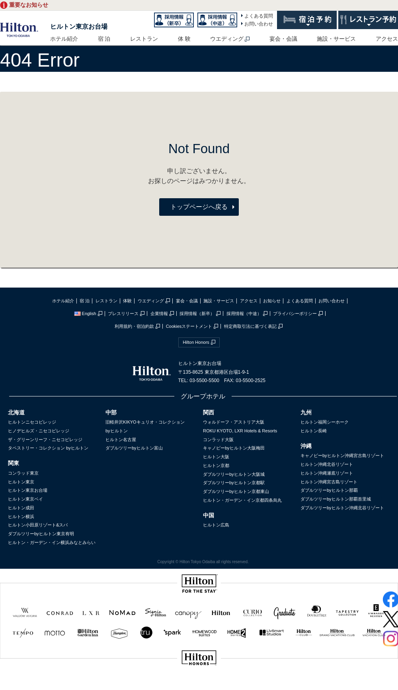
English (85, 313)
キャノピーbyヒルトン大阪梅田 (234, 448)
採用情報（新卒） (197, 313)
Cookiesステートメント (189, 326)
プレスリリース (123, 313)
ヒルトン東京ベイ (25, 499)
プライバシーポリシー (295, 313)
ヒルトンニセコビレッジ (32, 422)
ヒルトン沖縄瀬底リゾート (326, 473)
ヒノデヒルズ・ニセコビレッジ (38, 430)
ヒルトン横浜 (21, 516)
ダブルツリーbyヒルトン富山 (134, 448)
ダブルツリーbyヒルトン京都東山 (236, 491)
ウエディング (227, 38)
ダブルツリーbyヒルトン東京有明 (41, 533)
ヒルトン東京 (21, 481)
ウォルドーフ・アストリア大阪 (233, 422)
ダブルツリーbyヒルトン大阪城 (234, 474)
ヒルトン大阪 (216, 456)
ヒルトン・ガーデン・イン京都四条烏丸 (242, 500)
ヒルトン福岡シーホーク (324, 422)
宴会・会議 (283, 38)
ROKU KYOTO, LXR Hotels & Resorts (240, 430)
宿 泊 (104, 38)
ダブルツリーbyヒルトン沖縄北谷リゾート (342, 507)
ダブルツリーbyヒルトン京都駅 (234, 482)
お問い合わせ (258, 24)
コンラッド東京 (23, 473)
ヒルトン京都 (216, 465)
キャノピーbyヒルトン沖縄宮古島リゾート (342, 455)
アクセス (387, 38)
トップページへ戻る (199, 206)
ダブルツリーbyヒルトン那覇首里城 (335, 499)
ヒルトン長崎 (313, 430)
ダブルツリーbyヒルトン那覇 (329, 490)
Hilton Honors (196, 342)
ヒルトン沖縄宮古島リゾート (328, 481)
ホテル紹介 (64, 38)
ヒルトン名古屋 (120, 439)
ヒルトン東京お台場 (78, 26)
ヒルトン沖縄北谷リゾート (326, 464)
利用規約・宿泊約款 (134, 326)
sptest (199, 685)
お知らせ (272, 300)
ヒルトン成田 (21, 507)
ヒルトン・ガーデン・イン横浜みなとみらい (52, 542)
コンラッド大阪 (218, 439)
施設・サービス (336, 38)
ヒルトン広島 (216, 524)
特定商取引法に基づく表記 (250, 326)
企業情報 (159, 313)
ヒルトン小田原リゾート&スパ (38, 524)
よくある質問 (258, 16)
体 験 (184, 38)
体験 (127, 300)
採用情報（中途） (243, 313)
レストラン (144, 38)
